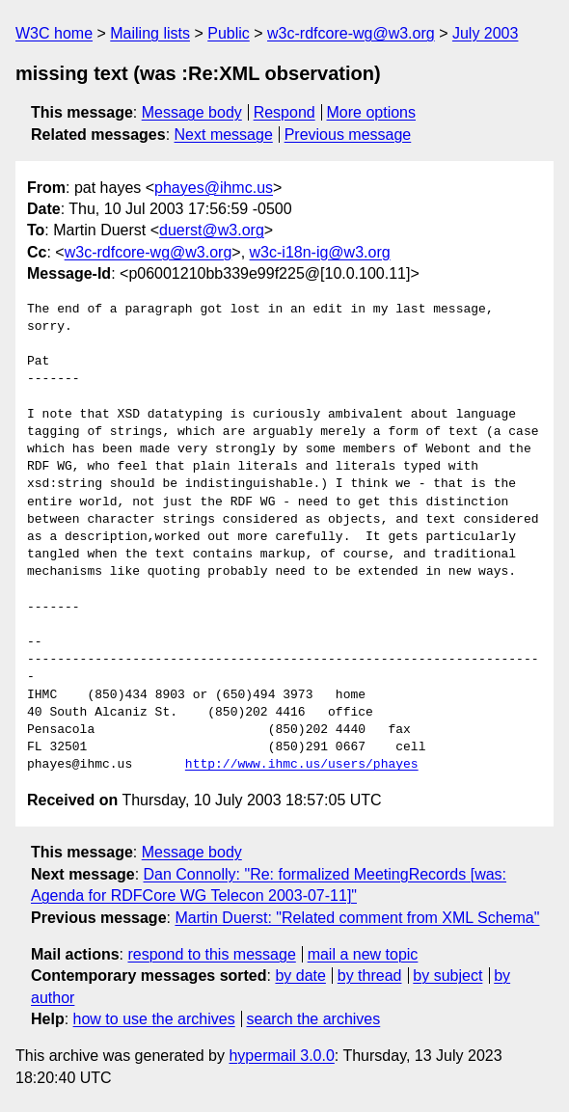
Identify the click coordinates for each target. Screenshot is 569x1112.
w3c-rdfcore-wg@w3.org (351, 33)
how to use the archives (154, 1019)
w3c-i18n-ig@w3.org (320, 252)
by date (300, 975)
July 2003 (485, 33)
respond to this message (211, 954)
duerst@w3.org (211, 230)
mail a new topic (363, 954)
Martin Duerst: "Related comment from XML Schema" (357, 917)
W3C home (54, 33)
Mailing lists (150, 33)
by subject (447, 975)
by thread (370, 975)
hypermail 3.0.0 (281, 1055)
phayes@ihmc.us (213, 187)
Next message (224, 134)
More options (372, 112)
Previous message (348, 134)
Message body (192, 112)
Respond (284, 112)
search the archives (314, 1019)
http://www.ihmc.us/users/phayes (302, 764)
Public (228, 33)
